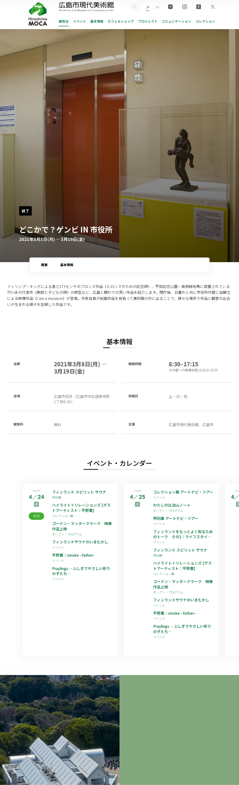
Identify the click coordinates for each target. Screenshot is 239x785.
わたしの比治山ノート (171, 504)
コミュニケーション (176, 21)
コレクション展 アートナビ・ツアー (183, 491)
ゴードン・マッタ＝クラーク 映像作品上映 (82, 526)
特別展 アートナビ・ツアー (177, 518)
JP (147, 7)
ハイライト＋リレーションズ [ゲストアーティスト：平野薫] (81, 507)
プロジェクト (148, 21)
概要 (44, 264)
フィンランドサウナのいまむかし (80, 541)
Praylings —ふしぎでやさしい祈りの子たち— (81, 571)
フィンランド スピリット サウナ (79, 491)
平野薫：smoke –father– (73, 555)
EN (157, 7)
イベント (79, 21)
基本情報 (96, 21)
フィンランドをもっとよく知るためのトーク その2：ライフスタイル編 (183, 534)
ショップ (121, 21)
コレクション (205, 21)
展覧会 (64, 21)
